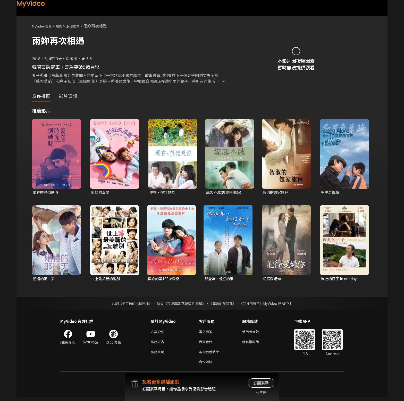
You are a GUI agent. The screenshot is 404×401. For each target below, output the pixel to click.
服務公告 (158, 344)
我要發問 (206, 344)
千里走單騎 (330, 192)
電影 (63, 26)
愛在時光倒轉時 (46, 192)
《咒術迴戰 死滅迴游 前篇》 (184, 304)
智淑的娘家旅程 (276, 192)
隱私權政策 (255, 344)
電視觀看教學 (210, 354)
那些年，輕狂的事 (220, 279)
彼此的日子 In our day (340, 279)
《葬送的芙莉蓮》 (224, 304)
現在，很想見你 (162, 192)
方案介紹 (158, 333)
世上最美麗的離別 (106, 279)
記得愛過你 (272, 279)
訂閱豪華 (261, 383)
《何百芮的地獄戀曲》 (132, 304)
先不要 (261, 392)
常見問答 (206, 333)
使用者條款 (255, 333)
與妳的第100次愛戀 (164, 279)
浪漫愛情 (78, 26)
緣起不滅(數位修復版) (225, 192)
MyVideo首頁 (43, 26)
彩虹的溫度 (101, 192)
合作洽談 (206, 365)
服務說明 (158, 354)
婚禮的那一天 (44, 279)
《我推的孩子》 (255, 304)
